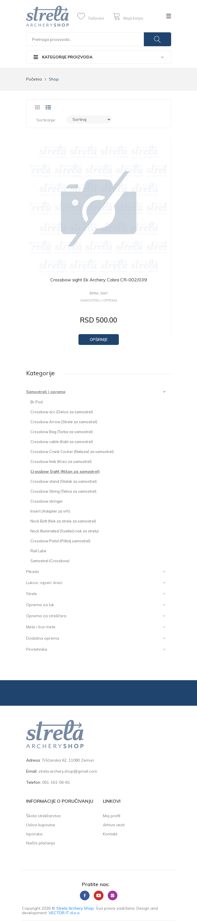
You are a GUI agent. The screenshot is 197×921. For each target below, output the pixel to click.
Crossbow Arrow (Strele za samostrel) (63, 422)
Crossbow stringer (46, 501)
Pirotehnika (36, 649)
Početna (34, 79)
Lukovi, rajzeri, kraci (44, 582)
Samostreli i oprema (45, 391)
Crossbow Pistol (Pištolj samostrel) (60, 541)
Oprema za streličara (46, 616)
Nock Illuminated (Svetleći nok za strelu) (64, 531)
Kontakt (110, 833)
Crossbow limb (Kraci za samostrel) (61, 461)
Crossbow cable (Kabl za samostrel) (61, 441)
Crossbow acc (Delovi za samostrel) (61, 412)
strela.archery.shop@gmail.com (67, 771)
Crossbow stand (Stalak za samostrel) (63, 481)
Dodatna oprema (42, 638)
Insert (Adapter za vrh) (50, 511)
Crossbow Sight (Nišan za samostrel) (65, 471)
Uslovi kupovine (40, 824)
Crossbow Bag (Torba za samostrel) (61, 431)
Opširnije (98, 339)
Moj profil (111, 815)
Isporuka (34, 833)
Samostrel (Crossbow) (49, 560)
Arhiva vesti (114, 824)
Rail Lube (38, 551)
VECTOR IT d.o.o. (64, 912)
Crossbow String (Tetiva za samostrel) (63, 491)
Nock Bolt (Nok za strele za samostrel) (63, 521)
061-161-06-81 (56, 782)
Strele (31, 593)
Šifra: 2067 (98, 293)
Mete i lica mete (40, 627)
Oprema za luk (40, 604)
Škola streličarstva (43, 815)
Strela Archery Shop (75, 908)
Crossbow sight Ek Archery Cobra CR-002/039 (98, 280)
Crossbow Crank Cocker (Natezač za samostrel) (72, 451)
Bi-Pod (36, 402)
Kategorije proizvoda (63, 57)
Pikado (32, 571)
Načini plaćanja (40, 843)
